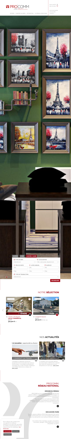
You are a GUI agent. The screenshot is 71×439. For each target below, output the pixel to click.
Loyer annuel (34, 265)
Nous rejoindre (53, 10)
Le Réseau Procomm (41, 13)
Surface (47, 265)
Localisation (42, 259)
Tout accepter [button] (7, 431)
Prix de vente (19, 265)
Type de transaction (21, 274)
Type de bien (18, 259)
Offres (12, 13)
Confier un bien (21, 13)
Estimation (30, 13)
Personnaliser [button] (7, 434)
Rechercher (55, 280)
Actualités (52, 11)
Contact (51, 13)
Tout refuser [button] (16, 431)
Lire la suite (15, 368)
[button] (6, 277)
